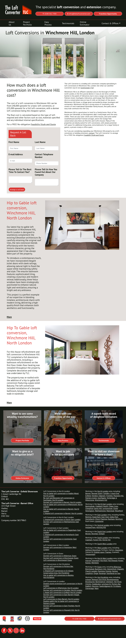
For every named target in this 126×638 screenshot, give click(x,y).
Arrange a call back (17, 189)
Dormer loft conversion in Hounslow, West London (59, 548)
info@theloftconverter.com (78, 14)
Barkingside (90, 506)
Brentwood (89, 569)
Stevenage (89, 588)
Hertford (117, 582)
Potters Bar (116, 584)
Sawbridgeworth (105, 586)
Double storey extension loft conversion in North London (62, 584)
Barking (88, 517)
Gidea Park (114, 517)
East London (102, 515)
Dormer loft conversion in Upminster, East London (60, 540)
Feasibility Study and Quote (43, 124)
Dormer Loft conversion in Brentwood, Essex (60, 558)
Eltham (102, 533)
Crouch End (114, 493)
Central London (103, 525)
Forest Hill (97, 540)
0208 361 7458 (49, 14)
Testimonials (68, 23)
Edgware (102, 496)
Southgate (102, 498)
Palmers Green (91, 498)
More (9, 316)
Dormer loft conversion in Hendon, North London (62, 590)
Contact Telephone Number (44, 155)
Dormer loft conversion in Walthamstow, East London (61, 523)
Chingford (89, 508)
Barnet (88, 493)
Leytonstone (107, 508)
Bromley (95, 533)
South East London (104, 531)
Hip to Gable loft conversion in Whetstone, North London (62, 505)
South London (102, 537)
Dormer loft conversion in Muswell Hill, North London (61, 611)
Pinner (120, 560)
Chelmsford (111, 569)
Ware (97, 588)
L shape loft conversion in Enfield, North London (62, 592)
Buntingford (100, 582)
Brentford (96, 550)
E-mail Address (16, 154)
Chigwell (120, 569)
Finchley (109, 496)
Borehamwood (112, 579)
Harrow (88, 560)
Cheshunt (109, 582)
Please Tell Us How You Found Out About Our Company (46, 172)
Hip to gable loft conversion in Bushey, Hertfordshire (58, 576)
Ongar (96, 573)
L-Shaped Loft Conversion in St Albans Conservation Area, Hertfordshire (58, 572)
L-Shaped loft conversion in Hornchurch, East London (61, 535)
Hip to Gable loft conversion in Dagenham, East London (62, 531)
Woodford (119, 511)
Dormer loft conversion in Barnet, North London (62, 502)
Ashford (88, 550)
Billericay (117, 567)
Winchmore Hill (101, 500)
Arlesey (88, 579)
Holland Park (90, 527)
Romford (118, 519)
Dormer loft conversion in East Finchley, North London (61, 607)
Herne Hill (106, 540)
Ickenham (96, 560)
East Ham (105, 517)
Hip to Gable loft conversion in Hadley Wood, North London (61, 494)
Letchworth (106, 584)
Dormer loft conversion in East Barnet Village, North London (61, 595)
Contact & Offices (110, 23)
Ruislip (88, 563)
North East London (104, 504)
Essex (99, 567)
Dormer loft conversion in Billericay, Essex (59, 556)
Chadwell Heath (101, 506)
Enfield (88, 496)
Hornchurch (89, 519)
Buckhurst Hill (100, 569)
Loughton (89, 573)
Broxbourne (90, 582)
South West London (105, 544)
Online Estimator (84, 23)
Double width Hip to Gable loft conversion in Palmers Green (61, 602)
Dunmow (101, 571)
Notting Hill (101, 527)
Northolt (103, 560)
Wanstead (110, 511)
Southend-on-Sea (113, 573)
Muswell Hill (118, 496)
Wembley (95, 563)
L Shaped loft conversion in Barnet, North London (62, 513)
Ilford (97, 519)
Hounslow (119, 550)
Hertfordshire (102, 577)
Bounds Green (97, 493)
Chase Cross (113, 506)
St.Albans (117, 586)
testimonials (85, 88)
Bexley (88, 533)
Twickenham (90, 554)
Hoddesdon (96, 584)
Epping (108, 571)
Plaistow (103, 519)
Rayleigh (102, 573)
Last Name (40, 142)
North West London (105, 558)
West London (102, 548)
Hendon (95, 496)
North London (102, 491)
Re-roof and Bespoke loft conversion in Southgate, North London (58, 499)
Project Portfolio (27, 23)
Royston (95, 586)
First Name (14, 142)
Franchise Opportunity (63, 478)
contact (92, 133)
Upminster (99, 521)
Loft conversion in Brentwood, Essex (57, 560)
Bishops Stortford (99, 579)
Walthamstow (100, 511)
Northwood (112, 560)
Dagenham (96, 517)
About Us (12, 23)
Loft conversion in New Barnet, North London (61, 599)
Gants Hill (98, 508)
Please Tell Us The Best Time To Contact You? (20, 171)
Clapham (88, 540)
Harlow (115, 571)
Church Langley (91, 571)
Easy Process (48, 23)
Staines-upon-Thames (102, 552)
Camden (106, 493)
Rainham (111, 519)
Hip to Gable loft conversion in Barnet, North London (61, 510)
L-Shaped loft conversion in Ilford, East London (61, 519)
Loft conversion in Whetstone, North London (61, 588)
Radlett (88, 586)
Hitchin (88, 584)
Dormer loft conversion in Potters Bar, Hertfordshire (58, 567)
